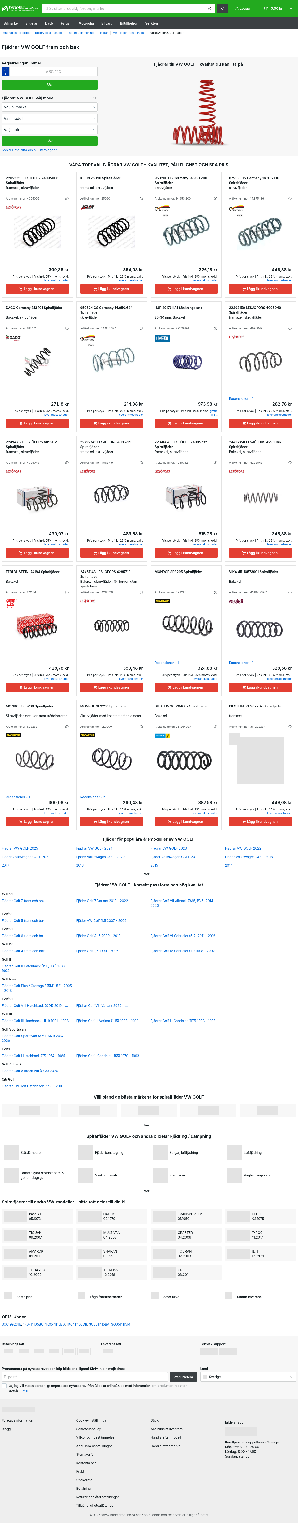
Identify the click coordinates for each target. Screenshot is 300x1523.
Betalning (83, 1488)
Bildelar (31, 23)
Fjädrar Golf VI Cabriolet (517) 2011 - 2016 (183, 936)
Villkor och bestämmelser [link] (96, 1437)
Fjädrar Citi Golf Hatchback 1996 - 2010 (32, 1086)
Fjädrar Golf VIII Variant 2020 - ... (102, 1006)
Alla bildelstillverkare (167, 1429)
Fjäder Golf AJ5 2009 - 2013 (98, 936)
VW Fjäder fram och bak (129, 32)
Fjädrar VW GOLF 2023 (169, 848)
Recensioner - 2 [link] (92, 797)
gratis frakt (214, 412)
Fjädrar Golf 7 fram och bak (23, 901)
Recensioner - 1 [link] (241, 399)
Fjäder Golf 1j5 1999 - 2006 (97, 951)
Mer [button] (25, 1390)
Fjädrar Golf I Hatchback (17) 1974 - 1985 (33, 1056)
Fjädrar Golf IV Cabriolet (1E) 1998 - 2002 (183, 951)
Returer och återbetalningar (97, 1497)
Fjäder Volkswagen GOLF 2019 (175, 857)
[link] (278, 8)
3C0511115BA (99, 1324)
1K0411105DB (77, 1324)
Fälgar (66, 23)
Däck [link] (155, 1420)
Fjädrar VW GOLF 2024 (94, 848)
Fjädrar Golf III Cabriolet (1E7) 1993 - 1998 (183, 1021)
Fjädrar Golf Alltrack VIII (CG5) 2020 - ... (33, 1071)
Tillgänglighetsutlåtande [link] (95, 1505)
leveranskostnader (56, 280)
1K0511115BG (55, 1324)
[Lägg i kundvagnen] (37, 289)
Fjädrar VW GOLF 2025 (20, 848)
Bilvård (107, 23)
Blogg (6, 1429)
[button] (210, 8)
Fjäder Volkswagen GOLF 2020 (100, 857)
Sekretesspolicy (88, 1429)
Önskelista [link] (84, 1480)
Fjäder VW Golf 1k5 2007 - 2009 (101, 921)
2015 (154, 865)
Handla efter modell (166, 1437)
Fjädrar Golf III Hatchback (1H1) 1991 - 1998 (35, 1021)
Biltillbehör (129, 23)
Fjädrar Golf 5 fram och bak (23, 921)
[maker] (50, 107)
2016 (80, 865)
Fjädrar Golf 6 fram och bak (23, 936)
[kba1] (53, 71)
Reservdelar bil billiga (16, 32)
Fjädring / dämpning (80, 32)
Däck (49, 23)
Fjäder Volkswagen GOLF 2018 (249, 857)
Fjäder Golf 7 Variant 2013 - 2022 (102, 901)
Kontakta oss (86, 1463)
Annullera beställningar (94, 1446)
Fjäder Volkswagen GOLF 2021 (26, 857)
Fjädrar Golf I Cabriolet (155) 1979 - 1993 (107, 1056)
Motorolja (86, 23)
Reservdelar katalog (48, 32)
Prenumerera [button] (183, 1377)
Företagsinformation (17, 1420)
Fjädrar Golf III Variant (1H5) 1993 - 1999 (107, 1021)
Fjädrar (103, 32)
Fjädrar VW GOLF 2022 (243, 848)
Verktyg (151, 23)
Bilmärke (11, 23)
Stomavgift (84, 1454)
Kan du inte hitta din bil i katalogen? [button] (29, 150)
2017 (5, 865)
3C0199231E (11, 1324)
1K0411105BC (33, 1324)
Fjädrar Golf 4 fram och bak (23, 951)
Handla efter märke (165, 1446)
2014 (229, 865)
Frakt (80, 1471)
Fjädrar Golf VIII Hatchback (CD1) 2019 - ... (35, 1006)
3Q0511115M (120, 1324)
